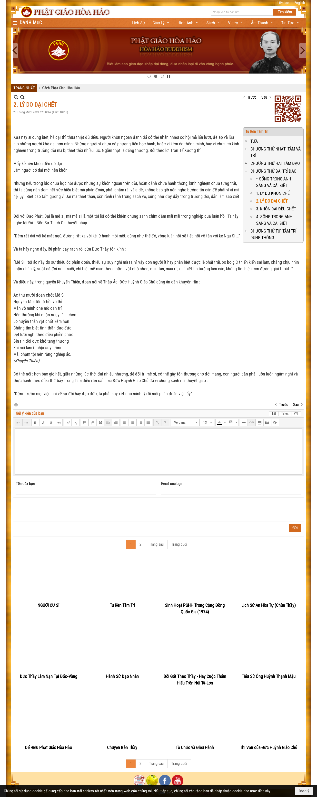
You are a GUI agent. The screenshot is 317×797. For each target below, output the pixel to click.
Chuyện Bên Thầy (122, 747)
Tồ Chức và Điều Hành (195, 747)
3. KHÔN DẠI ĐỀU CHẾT (276, 208)
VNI (296, 413)
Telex (284, 413)
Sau (264, 97)
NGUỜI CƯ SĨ (48, 605)
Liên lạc (283, 2)
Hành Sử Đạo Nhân (122, 676)
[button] (161, 23)
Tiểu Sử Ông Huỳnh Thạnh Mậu (269, 676)
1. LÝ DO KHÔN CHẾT (274, 193)
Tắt (274, 413)
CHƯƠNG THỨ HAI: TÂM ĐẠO (275, 163)
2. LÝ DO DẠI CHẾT (271, 201)
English (299, 2)
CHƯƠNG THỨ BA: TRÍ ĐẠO (273, 171)
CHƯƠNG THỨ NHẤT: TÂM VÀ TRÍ (275, 152)
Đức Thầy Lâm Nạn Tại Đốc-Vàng (48, 676)
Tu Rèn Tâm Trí (256, 131)
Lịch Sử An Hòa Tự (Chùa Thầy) (268, 605)
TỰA (254, 141)
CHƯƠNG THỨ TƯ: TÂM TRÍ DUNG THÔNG (273, 234)
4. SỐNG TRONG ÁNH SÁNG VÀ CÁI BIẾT (274, 220)
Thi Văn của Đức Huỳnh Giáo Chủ (268, 747)
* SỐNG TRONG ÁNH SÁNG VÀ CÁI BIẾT (273, 182)
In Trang (15, 404)
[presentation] (53, 509)
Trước (252, 97)
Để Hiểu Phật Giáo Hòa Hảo (48, 747)
